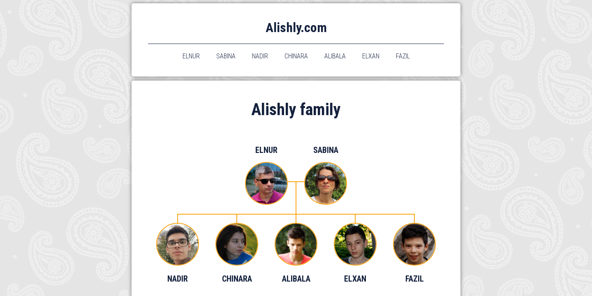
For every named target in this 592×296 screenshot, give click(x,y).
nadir (260, 56)
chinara (296, 56)
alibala (335, 56)
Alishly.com (296, 27)
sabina (226, 56)
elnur (191, 56)
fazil (403, 56)
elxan (370, 56)
